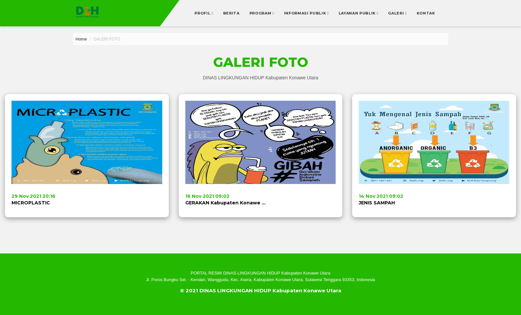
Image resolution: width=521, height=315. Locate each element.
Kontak (426, 13)
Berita (231, 13)
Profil (203, 13)
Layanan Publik (358, 13)
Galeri (396, 13)
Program (261, 13)
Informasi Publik (305, 13)
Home (81, 39)
